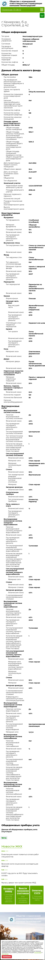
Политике (37, 952)
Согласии (5, 954)
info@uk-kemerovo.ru (21, 934)
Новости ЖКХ (11, 846)
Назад (3, 838)
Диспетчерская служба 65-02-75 (21, 931)
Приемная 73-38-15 (11, 10)
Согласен (7, 957)
